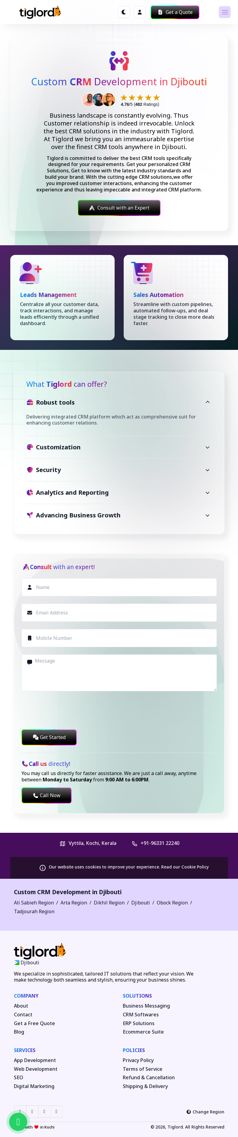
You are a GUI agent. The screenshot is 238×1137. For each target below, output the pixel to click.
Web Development (35, 1069)
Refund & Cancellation (149, 1077)
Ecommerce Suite (143, 1032)
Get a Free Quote (34, 1023)
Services (24, 1050)
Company (26, 995)
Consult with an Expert (119, 207)
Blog (19, 1032)
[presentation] (67, 710)
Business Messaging (146, 1006)
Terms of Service (142, 1069)
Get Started (49, 737)
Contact (23, 1015)
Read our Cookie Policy (185, 867)
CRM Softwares (141, 1015)
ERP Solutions (139, 1023)
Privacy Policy (138, 1060)
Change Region (205, 1112)
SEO (18, 1077)
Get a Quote (175, 12)
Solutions (137, 995)
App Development (35, 1060)
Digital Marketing (34, 1086)
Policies (134, 1050)
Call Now (46, 795)
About (21, 1006)
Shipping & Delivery (145, 1086)
